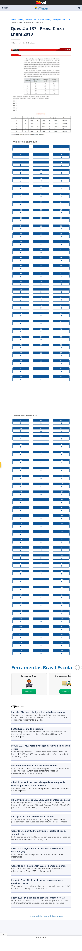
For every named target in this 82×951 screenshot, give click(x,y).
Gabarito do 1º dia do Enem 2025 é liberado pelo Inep (38, 865)
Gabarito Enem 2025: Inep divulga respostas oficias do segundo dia (39, 832)
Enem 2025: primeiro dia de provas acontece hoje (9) (38, 897)
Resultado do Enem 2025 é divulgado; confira (34, 765)
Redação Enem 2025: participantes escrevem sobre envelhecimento (37, 882)
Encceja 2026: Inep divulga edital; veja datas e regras (38, 712)
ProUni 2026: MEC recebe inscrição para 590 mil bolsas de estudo (40, 747)
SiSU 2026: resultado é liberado (27, 728)
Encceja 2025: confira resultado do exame (32, 816)
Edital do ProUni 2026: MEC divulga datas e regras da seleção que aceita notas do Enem (38, 784)
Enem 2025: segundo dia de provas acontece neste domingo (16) (37, 850)
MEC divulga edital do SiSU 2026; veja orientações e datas (40, 799)
